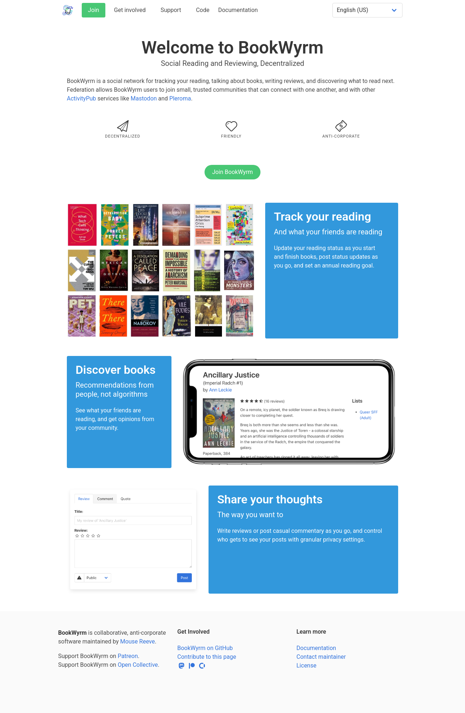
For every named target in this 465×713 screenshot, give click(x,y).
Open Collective (138, 664)
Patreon (128, 656)
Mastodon (143, 98)
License (306, 665)
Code (202, 10)
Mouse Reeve (137, 641)
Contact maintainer (321, 656)
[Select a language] (367, 10)
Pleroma (180, 98)
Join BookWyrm (232, 172)
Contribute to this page (206, 656)
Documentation (238, 10)
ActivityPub (81, 98)
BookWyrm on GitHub (205, 648)
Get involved (130, 10)
